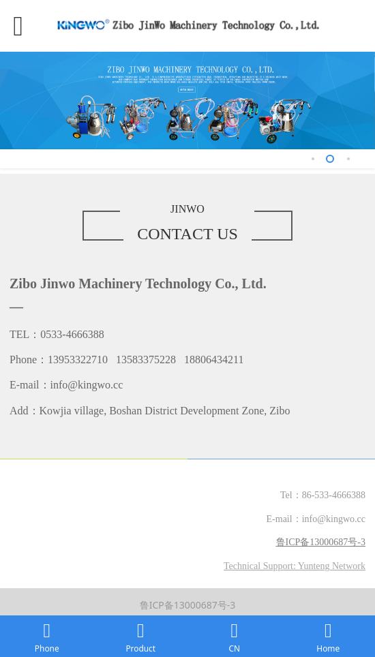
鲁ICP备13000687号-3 (188, 604)
